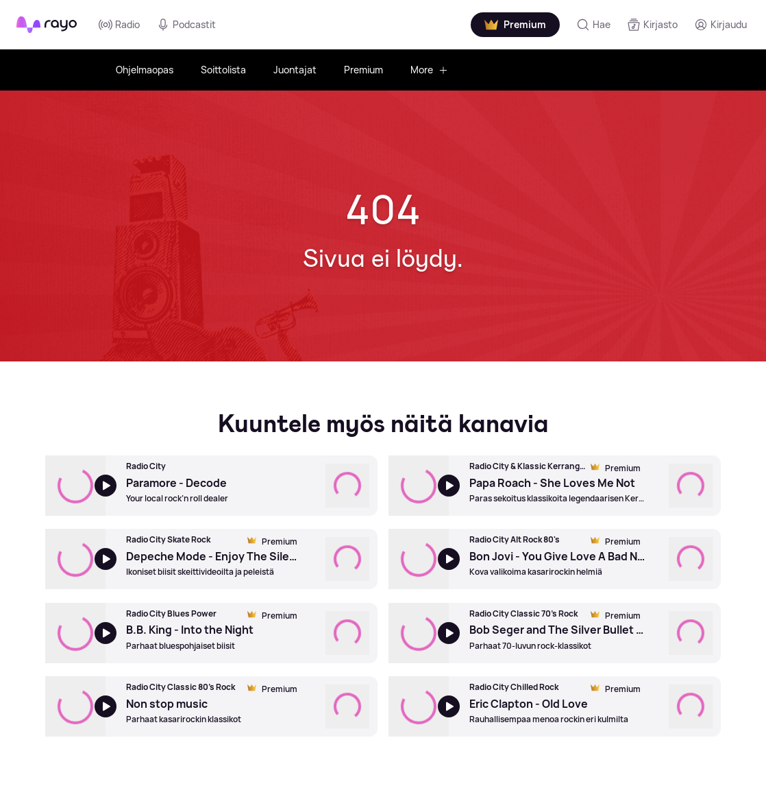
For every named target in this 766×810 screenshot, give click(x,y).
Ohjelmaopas (144, 69)
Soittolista (223, 69)
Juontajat (295, 69)
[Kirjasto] (652, 24)
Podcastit (186, 25)
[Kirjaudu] (720, 24)
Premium (363, 69)
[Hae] (593, 24)
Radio (119, 25)
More (429, 69)
